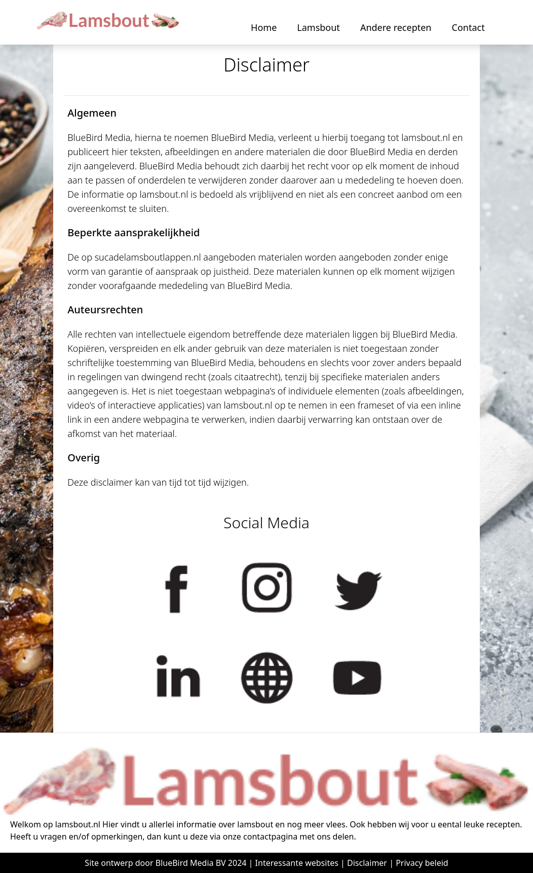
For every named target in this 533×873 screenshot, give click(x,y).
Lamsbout (318, 27)
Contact (468, 27)
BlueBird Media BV (191, 862)
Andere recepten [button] (396, 27)
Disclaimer (367, 862)
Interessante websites (296, 862)
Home (264, 27)
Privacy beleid (422, 862)
